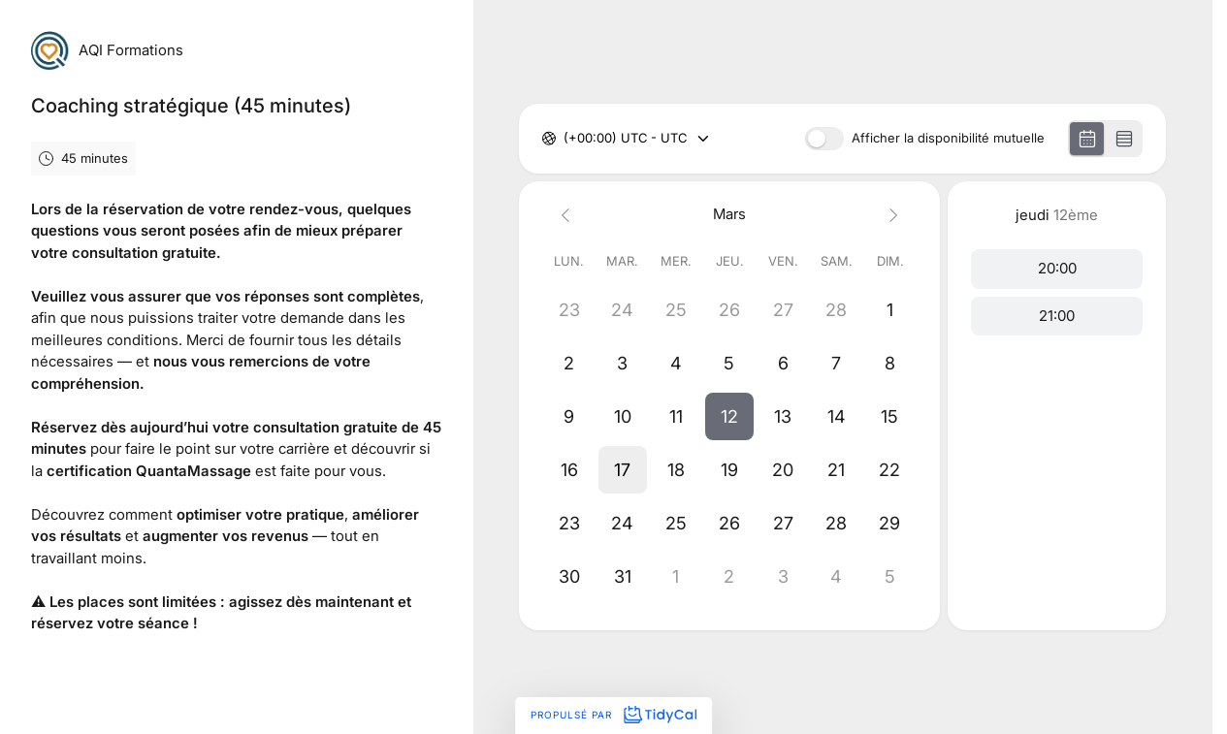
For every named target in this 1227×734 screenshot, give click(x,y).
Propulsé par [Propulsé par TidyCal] (613, 714)
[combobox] (565, 138)
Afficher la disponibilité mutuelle (948, 138)
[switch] (824, 138)
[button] (730, 416)
